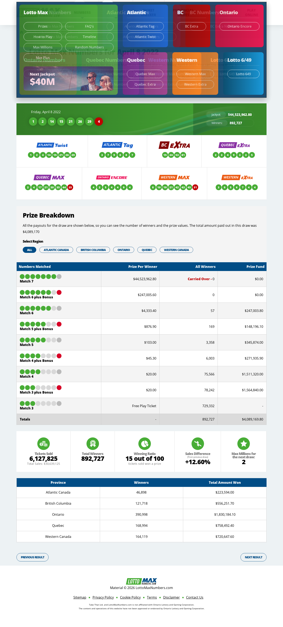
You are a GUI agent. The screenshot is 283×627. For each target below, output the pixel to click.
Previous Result (32, 557)
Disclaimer (171, 597)
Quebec (147, 250)
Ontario (124, 250)
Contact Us (194, 597)
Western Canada (176, 250)
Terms (152, 597)
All (29, 250)
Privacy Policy (103, 597)
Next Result (253, 557)
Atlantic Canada (56, 250)
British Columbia (93, 250)
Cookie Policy (130, 597)
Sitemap (79, 597)
